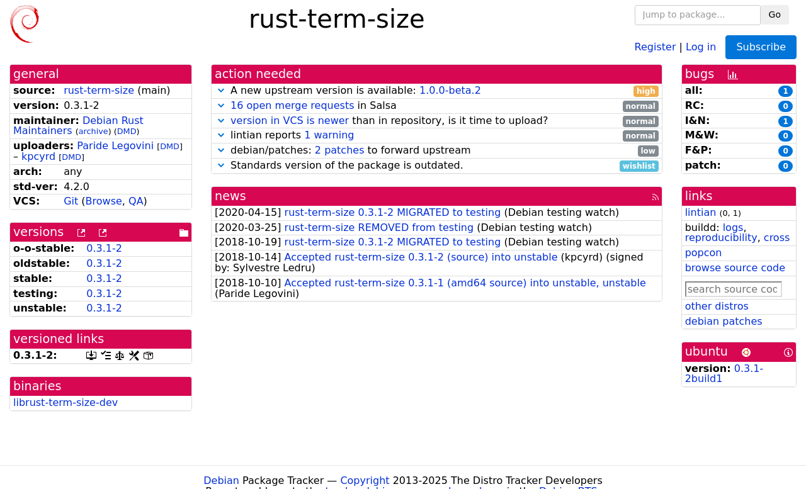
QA (136, 201)
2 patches (340, 150)
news (230, 196)
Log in (701, 46)
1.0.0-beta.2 (450, 90)
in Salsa (437, 106)
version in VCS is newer (289, 120)
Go (775, 14)
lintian (701, 212)
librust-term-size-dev (65, 402)
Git (71, 201)
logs (733, 227)
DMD (127, 131)
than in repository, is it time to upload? (437, 121)
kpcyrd (38, 156)
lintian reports (437, 135)
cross (777, 238)
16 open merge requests (292, 105)
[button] (221, 90)
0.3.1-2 (104, 248)
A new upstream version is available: (437, 91)
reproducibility (721, 238)
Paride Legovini (115, 146)
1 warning (329, 135)
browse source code (735, 268)
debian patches (724, 321)
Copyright (364, 480)
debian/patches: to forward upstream (437, 150)
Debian (221, 480)
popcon (703, 253)
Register (655, 46)
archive (93, 131)
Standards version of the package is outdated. (437, 165)
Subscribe (761, 47)
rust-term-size (99, 90)
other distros (717, 306)
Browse (104, 201)
